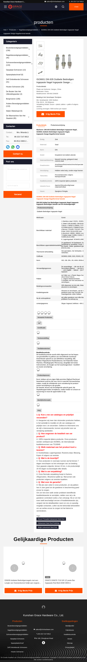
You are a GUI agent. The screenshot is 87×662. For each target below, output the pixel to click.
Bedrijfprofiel (70, 626)
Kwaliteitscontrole (70, 634)
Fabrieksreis (70, 630)
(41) (17, 80)
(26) (15, 87)
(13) (16, 70)
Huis (5, 30)
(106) (13, 99)
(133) (18, 64)
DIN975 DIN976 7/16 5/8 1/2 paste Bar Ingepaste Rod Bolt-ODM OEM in (60, 581)
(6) (14, 75)
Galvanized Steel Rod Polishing (48, 523)
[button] (14, 568)
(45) (17, 56)
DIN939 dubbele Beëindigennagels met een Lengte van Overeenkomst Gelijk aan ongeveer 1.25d (23, 581)
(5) (14, 111)
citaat (76, 7)
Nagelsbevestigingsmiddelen (28, 30)
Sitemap (69, 643)
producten (12, 30)
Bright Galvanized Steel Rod (47, 527)
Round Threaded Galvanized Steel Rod (51, 519)
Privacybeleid (69, 647)
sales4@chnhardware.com (54, 1)
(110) (17, 105)
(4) (14, 93)
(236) (17, 49)
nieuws (69, 639)
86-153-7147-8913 (76, 1)
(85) (15, 117)
